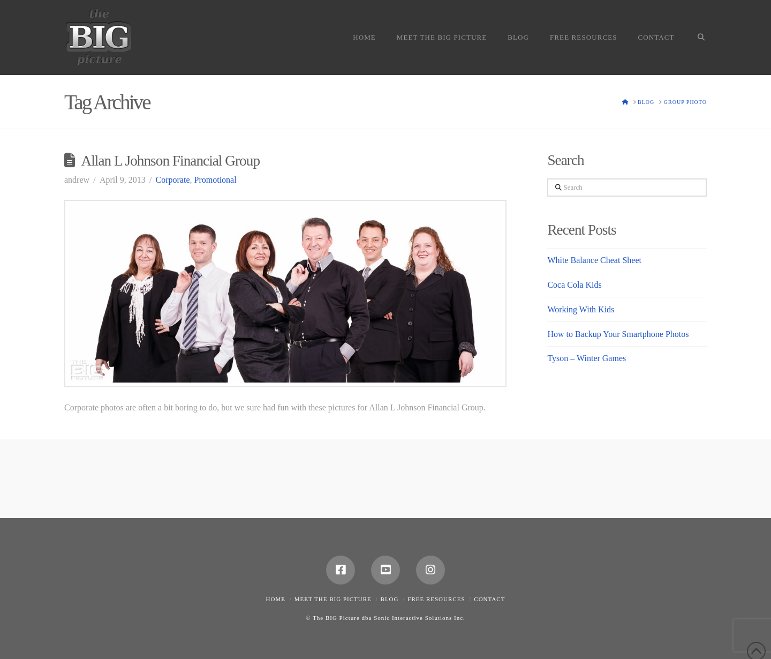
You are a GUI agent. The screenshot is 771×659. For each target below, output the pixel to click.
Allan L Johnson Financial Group (170, 161)
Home (275, 599)
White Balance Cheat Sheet (594, 260)
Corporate (173, 179)
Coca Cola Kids (574, 284)
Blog (390, 599)
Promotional (215, 179)
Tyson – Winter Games (586, 358)
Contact (489, 599)
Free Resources (436, 599)
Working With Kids (580, 309)
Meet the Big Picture (333, 599)
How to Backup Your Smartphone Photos (618, 334)
